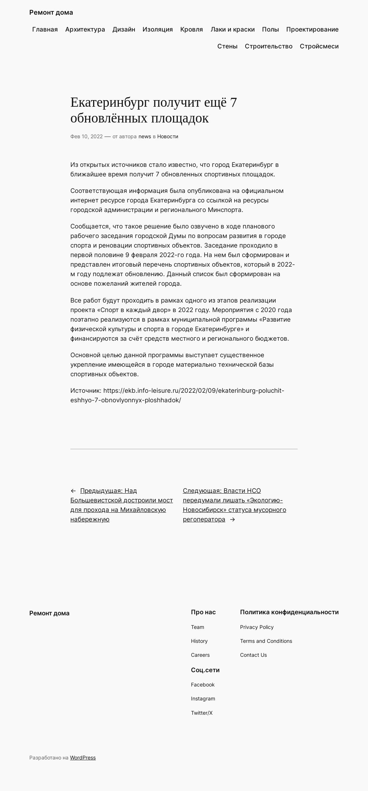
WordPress (83, 757)
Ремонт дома (51, 12)
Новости (167, 136)
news (145, 136)
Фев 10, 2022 (86, 136)
